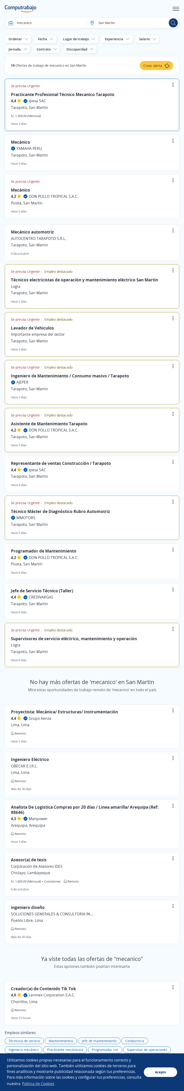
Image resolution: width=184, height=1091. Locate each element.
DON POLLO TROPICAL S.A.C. (53, 196)
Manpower (38, 818)
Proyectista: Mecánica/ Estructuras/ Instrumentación (64, 712)
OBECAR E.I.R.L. (24, 766)
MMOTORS (25, 517)
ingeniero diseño (28, 907)
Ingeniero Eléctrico (30, 759)
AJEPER (22, 382)
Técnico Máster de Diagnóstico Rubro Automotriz (60, 511)
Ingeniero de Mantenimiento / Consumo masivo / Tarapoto (70, 376)
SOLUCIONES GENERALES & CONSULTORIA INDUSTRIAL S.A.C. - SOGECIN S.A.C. (52, 914)
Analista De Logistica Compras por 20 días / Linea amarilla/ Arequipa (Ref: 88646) (85, 809)
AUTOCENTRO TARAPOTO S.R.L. (38, 238)
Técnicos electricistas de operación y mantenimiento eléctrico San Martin (84, 280)
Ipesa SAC (37, 100)
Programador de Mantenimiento (43, 551)
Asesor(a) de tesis (29, 860)
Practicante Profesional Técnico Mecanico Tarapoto (62, 94)
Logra (15, 286)
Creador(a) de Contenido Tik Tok (43, 988)
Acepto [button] (160, 1072)
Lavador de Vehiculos (32, 328)
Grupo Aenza (40, 718)
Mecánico (20, 142)
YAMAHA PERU (29, 148)
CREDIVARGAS (41, 597)
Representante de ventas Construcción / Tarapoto (61, 463)
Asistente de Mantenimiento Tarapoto (49, 423)
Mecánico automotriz (32, 232)
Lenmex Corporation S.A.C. (52, 995)
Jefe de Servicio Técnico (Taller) (42, 591)
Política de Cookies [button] (38, 1083)
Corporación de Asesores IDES (37, 866)
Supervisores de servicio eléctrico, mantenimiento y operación (74, 638)
